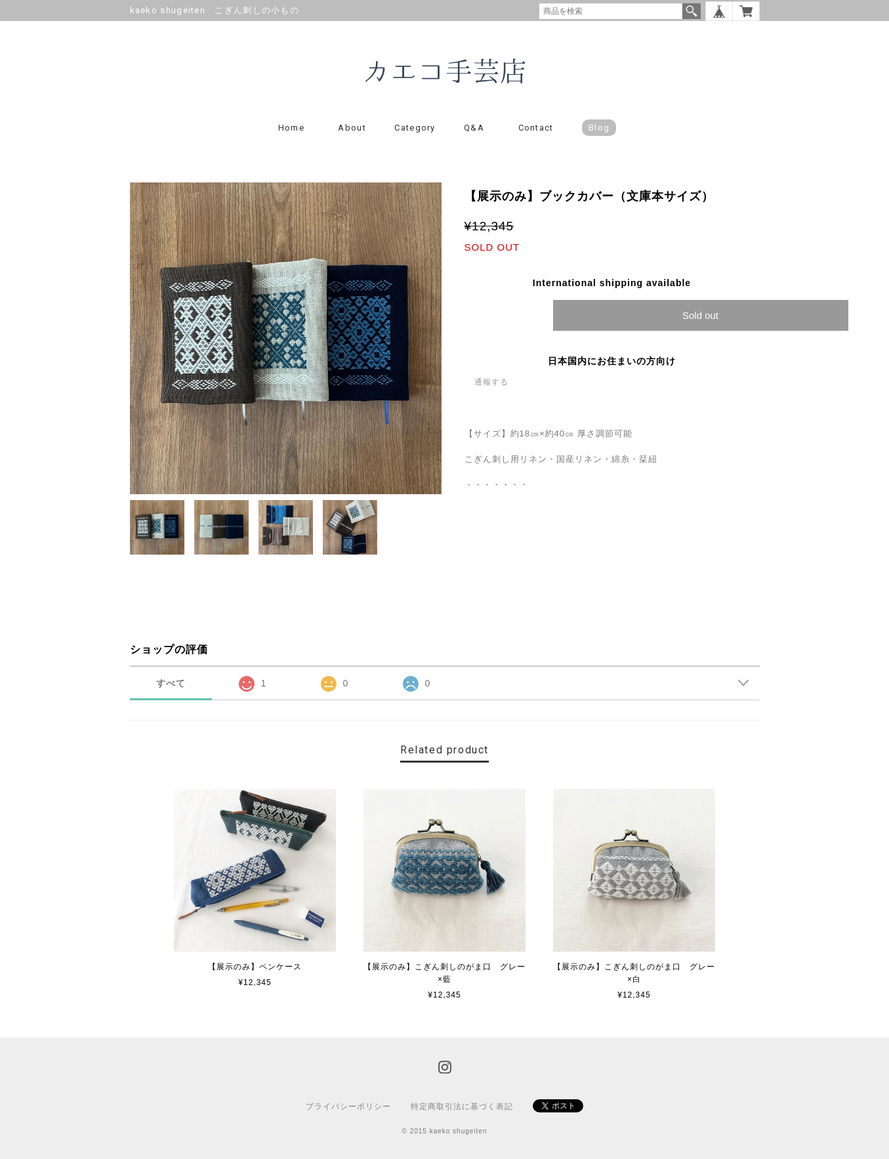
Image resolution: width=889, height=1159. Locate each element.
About (352, 128)
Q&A (474, 128)
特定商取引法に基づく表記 (462, 1106)
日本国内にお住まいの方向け (612, 361)
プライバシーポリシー (348, 1106)
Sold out (700, 315)
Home (291, 128)
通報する (491, 382)
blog (599, 128)
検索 (691, 11)
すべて (171, 683)
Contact (536, 128)
